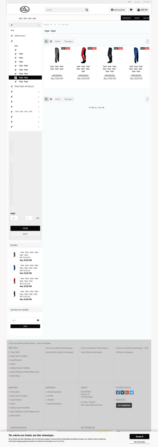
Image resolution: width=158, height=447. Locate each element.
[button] (129, 2)
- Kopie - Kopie (21, 66)
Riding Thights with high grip (22, 87)
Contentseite (127, 18)
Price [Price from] (12, 214)
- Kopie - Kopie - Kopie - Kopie (27, 18)
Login (25, 327)
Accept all (139, 436)
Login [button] (137, 2)
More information (139, 441)
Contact (137, 18)
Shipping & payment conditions (20, 368)
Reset (25, 234)
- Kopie (18, 54)
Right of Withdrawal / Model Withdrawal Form (24, 372)
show (12, 31)
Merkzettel (51, 400)
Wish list (146, 2)
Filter (25, 229)
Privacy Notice (60, 441)
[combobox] (58, 42)
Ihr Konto (50, 396)
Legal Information (15, 360)
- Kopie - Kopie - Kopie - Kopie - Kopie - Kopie (57, 68)
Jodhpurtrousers (18, 36)
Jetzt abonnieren (124, 406)
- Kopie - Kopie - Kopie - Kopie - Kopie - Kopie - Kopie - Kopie (109, 69)
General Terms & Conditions (19, 356)
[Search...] (87, 10)
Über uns (146, 18)
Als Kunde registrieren (54, 392)
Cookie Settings (15, 376)
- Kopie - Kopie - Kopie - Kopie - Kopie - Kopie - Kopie (83, 69)
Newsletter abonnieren (54, 404)
